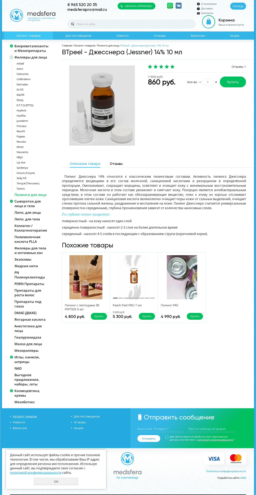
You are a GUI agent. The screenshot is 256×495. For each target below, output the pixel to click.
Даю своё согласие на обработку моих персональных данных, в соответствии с (202, 438)
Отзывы (160, 35)
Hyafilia (21, 115)
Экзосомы (22, 259)
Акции (234, 35)
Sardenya (22, 167)
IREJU (20, 157)
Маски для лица (28, 344)
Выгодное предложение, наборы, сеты (26, 379)
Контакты (207, 13)
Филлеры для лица (30, 57)
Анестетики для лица (28, 328)
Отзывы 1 (239, 67)
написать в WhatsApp (138, 6)
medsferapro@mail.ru (87, 9)
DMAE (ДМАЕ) (25, 313)
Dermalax (22, 84)
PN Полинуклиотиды (29, 274)
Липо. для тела (27, 219)
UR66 (243, 478)
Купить (233, 82)
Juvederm (22, 121)
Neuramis (22, 152)
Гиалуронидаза (27, 337)
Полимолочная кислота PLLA (27, 239)
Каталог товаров (29, 35)
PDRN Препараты (29, 283)
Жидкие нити (26, 266)
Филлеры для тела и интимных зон (30, 250)
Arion (20, 69)
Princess (21, 126)
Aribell (20, 63)
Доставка (207, 8)
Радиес (21, 136)
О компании (209, 4)
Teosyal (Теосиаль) (28, 183)
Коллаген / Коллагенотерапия (30, 228)
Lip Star (21, 162)
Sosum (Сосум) (26, 173)
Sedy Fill (21, 178)
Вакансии (198, 35)
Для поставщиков (78, 35)
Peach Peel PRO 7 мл (127, 305)
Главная (67, 45)
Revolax (21, 141)
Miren (20, 147)
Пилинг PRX (169, 305)
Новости (122, 35)
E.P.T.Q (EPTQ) (25, 105)
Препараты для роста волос (27, 292)
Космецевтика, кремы (27, 393)
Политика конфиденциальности (226, 471)
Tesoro (21, 188)
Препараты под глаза (27, 303)
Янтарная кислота (30, 319)
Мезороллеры (26, 350)
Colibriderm (24, 79)
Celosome (22, 74)
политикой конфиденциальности (215, 439)
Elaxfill (20, 95)
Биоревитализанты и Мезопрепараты (31, 48)
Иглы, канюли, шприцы (27, 359)
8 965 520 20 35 (82, 4)
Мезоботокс (24, 402)
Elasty (20, 100)
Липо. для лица (27, 212)
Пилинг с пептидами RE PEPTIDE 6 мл (82, 307)
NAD (18, 368)
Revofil (21, 131)
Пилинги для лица (30, 194)
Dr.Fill (20, 89)
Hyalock (21, 110)
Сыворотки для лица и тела (27, 203)
